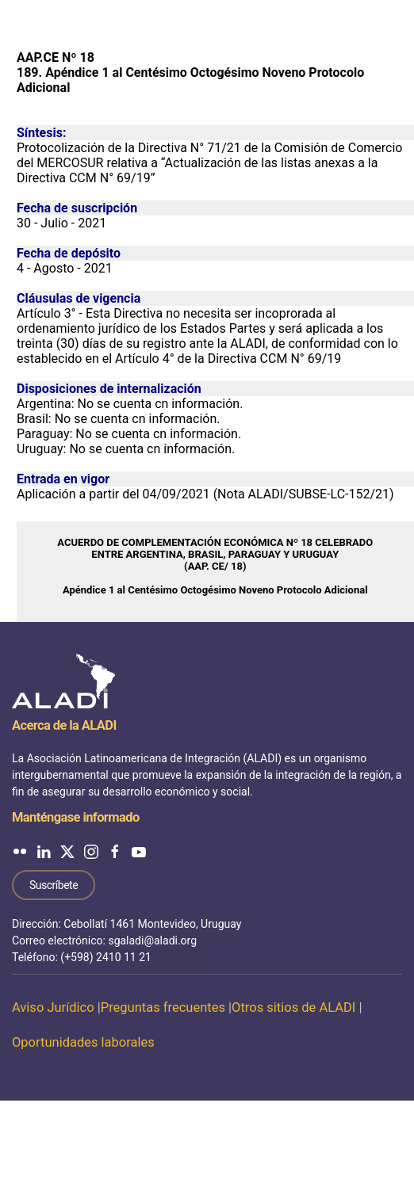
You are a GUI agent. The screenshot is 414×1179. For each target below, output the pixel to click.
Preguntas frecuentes (163, 1007)
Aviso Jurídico (53, 1007)
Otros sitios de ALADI (293, 1007)
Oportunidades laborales (83, 1042)
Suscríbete (53, 885)
